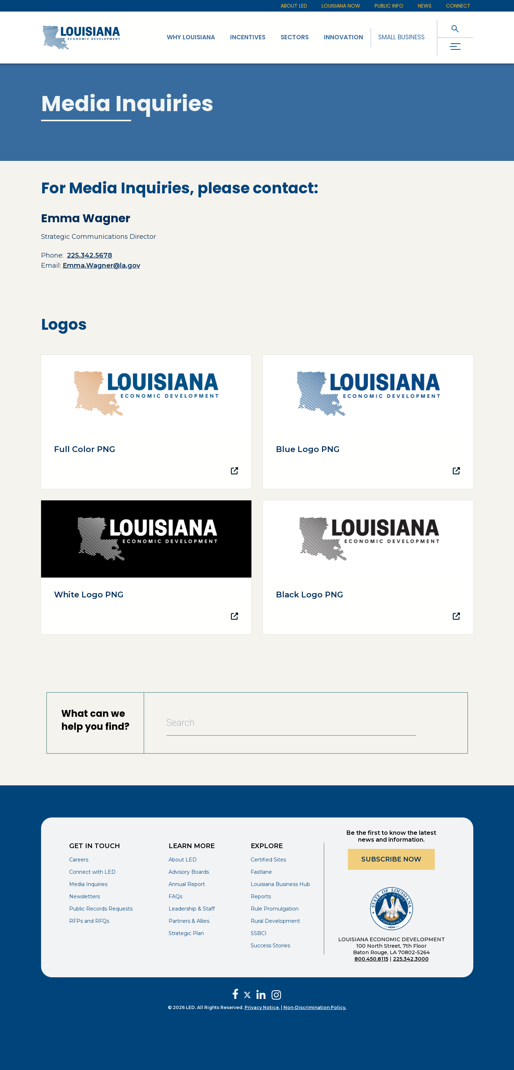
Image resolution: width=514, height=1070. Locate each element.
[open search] (455, 29)
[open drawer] (455, 47)
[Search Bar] (291, 723)
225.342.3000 (411, 959)
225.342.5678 (89, 255)
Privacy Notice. (262, 1007)
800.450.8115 (371, 959)
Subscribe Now (391, 859)
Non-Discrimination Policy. (315, 1007)
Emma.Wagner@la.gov (101, 265)
